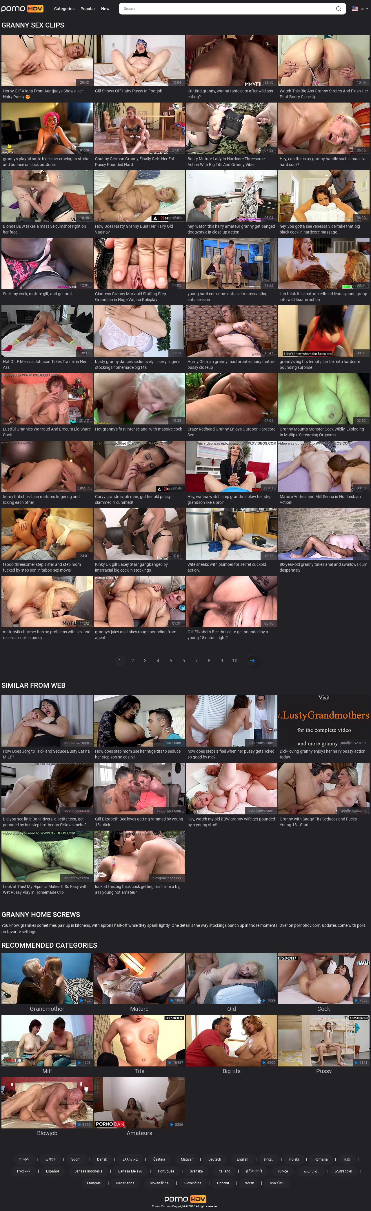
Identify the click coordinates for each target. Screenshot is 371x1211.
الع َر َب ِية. (311, 1171)
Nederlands (125, 1183)
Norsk (249, 1183)
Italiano (224, 1171)
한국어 (24, 1159)
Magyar (187, 1159)
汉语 (346, 1159)
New (105, 8)
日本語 (50, 1159)
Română (321, 1159)
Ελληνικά (130, 1159)
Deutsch (214, 1159)
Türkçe (283, 1171)
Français (94, 1183)
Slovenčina (192, 1183)
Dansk (102, 1159)
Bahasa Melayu (130, 1171)
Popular (88, 8)
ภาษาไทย (277, 1183)
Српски (223, 1183)
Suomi (76, 1159)
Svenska (196, 1171)
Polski (294, 1159)
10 (234, 660)
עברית (269, 1159)
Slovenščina (159, 1183)
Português (166, 1171)
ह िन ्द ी (254, 1171)
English (242, 1159)
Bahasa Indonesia (88, 1171)
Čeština (159, 1159)
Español (52, 1171)
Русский (23, 1171)
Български (343, 1171)
